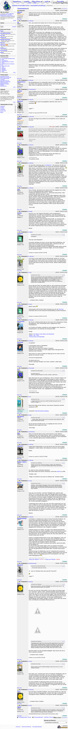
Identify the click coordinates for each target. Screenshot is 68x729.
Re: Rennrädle (30, 368)
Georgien (4, 68)
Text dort (61, 309)
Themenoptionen (23, 8)
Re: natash (29, 232)
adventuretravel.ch (4, 82)
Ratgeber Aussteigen (4, 83)
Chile (3, 67)
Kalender (27, 1)
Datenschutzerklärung (26, 726)
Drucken (64, 18)
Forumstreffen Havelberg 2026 (8, 58)
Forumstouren (5, 60)
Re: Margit (29, 211)
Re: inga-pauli (30, 116)
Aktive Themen (36, 1)
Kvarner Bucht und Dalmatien (37, 336)
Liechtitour (2, 79)
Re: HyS (29, 272)
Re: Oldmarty (30, 689)
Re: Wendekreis (30, 431)
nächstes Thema (49, 717)
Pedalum (2, 84)
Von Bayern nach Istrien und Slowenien (43, 334)
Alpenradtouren (3, 86)
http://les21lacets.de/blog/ (42, 411)
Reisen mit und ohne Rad (5, 77)
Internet (59, 471)
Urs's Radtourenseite (4, 78)
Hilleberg (3, 69)
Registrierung (17, 1)
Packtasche (4, 70)
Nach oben (19, 19)
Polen (3, 59)
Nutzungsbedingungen (37, 726)
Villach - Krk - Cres (34, 335)
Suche (46, 1)
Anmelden (60, 1)
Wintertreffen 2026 (5, 66)
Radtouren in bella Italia (5, 81)
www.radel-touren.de (4, 80)
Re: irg (28, 396)
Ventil (3, 71)
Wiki (35, 3)
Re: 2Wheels (30, 20)
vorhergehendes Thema (24, 717)
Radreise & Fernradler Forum (20, 5)
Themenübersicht (37, 717)
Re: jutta (29, 415)
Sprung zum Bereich (50, 720)
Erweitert (14, 26)
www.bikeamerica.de (4, 76)
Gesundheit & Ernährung (38, 5)
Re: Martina (29, 581)
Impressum (18, 726)
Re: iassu (29, 304)
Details (14, 20)
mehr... (14, 72)
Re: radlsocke (30, 256)
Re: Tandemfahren (31, 89)
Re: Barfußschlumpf (31, 563)
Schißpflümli (48, 165)
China (3, 62)
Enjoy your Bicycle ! (36, 559)
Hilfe (29, 3)
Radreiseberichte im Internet (8, 61)
